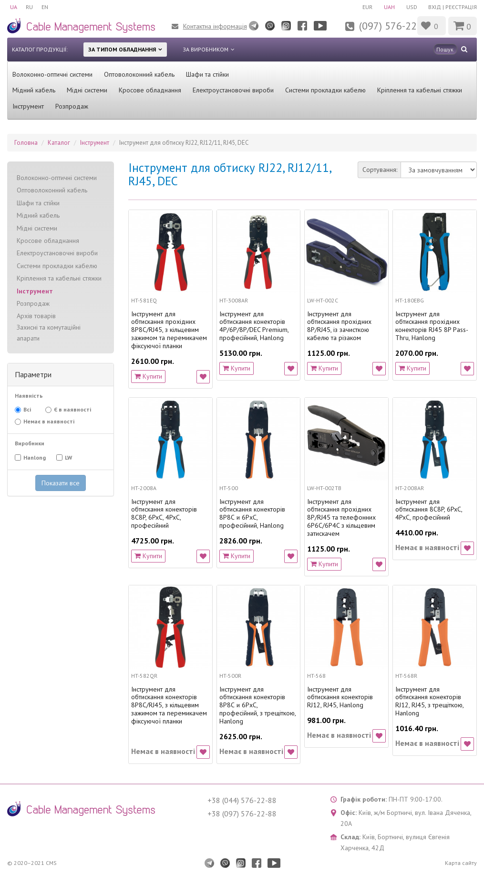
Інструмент (28, 106)
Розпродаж (71, 106)
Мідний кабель (33, 90)
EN (46, 6)
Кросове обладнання (150, 90)
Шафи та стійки (207, 74)
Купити (148, 376)
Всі (23, 409)
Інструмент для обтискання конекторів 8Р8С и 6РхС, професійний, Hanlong (252, 514)
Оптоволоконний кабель (139, 74)
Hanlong (35, 457)
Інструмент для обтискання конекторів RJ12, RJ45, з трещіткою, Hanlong (429, 701)
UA (13, 6)
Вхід (434, 6)
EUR (365, 6)
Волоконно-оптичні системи (52, 74)
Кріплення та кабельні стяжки (419, 90)
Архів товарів (36, 315)
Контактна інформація (215, 26)
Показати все (60, 483)
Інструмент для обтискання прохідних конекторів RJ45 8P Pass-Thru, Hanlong (431, 326)
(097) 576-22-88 (395, 25)
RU (30, 6)
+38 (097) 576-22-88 (242, 813)
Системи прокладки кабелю (325, 90)
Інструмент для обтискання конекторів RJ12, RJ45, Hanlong (340, 697)
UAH (387, 6)
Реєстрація (461, 6)
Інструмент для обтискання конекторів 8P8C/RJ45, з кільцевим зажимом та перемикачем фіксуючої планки (169, 705)
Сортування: (379, 169)
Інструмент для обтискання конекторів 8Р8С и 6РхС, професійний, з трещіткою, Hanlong (257, 705)
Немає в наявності (48, 422)
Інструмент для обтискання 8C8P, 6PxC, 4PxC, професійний (428, 510)
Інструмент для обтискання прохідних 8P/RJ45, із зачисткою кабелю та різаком (339, 326)
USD (410, 6)
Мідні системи (87, 90)
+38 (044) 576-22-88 (242, 800)
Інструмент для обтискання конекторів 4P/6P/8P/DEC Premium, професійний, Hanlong (253, 326)
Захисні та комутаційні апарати (49, 332)
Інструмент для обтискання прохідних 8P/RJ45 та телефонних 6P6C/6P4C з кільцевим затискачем (341, 518)
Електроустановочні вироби (233, 90)
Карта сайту (461, 862)
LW (67, 457)
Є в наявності (71, 410)
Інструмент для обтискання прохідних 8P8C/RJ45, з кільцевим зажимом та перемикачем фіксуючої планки (169, 330)
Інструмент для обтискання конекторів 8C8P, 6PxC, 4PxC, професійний (164, 514)
